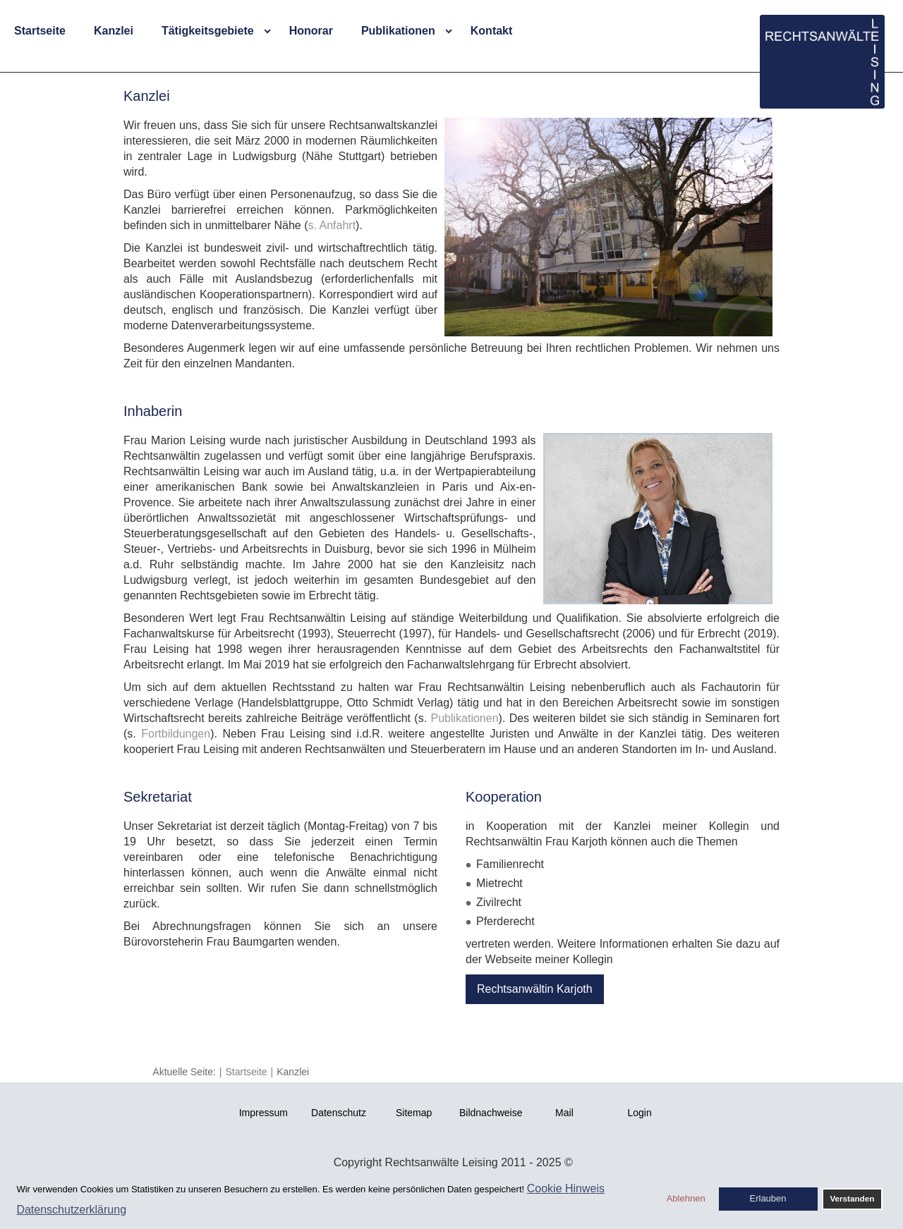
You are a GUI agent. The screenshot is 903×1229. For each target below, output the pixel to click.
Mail (564, 1112)
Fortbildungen (175, 734)
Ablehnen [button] (686, 1198)
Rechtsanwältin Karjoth (535, 989)
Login (639, 1112)
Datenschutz (338, 1112)
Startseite (40, 31)
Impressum (263, 1112)
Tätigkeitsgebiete (208, 31)
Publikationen (398, 31)
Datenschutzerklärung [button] (71, 1210)
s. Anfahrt (332, 225)
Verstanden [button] (852, 1198)
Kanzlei (113, 31)
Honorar (311, 31)
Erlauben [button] (768, 1198)
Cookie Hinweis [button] (566, 1188)
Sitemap (414, 1112)
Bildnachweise (491, 1112)
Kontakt (492, 31)
